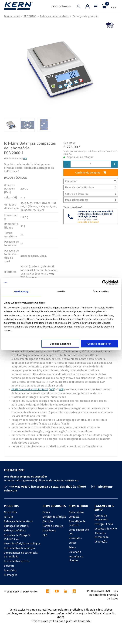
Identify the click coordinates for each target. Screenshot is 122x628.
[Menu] (96, 7)
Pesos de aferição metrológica (22, 543)
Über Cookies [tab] (101, 291)
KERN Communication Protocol (29, 389)
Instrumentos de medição (19, 548)
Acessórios (10, 570)
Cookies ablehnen (60, 343)
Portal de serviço (53, 525)
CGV (115, 590)
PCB (25, 158)
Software (9, 565)
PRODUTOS (30, 16)
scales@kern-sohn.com (88, 222)
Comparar (90, 181)
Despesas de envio (106, 528)
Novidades (75, 538)
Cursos (72, 542)
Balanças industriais (16, 525)
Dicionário (75, 551)
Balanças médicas (15, 530)
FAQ (45, 535)
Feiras (46, 512)
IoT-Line (9, 516)
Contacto (74, 516)
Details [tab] (61, 291)
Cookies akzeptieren (99, 343)
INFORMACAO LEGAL (99, 590)
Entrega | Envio (104, 524)
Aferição (48, 521)
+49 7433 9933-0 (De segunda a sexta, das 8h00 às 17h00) (45, 486)
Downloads (49, 530)
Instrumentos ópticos (16, 561)
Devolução (101, 541)
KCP (52, 389)
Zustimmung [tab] (21, 291)
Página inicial (12, 16)
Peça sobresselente (90, 199)
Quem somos (76, 512)
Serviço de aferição (54, 516)
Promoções (10, 574)
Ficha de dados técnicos (90, 187)
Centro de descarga (90, 193)
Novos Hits (10, 512)
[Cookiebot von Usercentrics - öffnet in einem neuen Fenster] (104, 282)
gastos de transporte (78, 621)
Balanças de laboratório (54, 16)
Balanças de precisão (85, 16)
